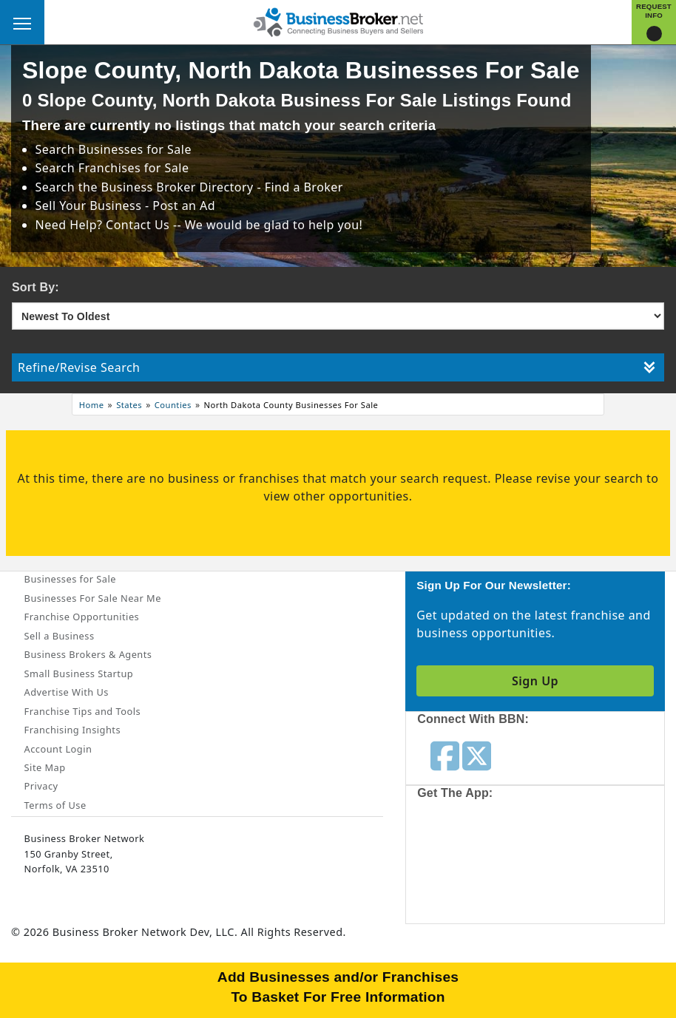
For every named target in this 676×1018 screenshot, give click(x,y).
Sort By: (35, 287)
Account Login (58, 749)
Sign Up (535, 681)
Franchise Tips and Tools (82, 711)
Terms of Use (55, 805)
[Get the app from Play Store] (593, 865)
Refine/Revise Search (336, 367)
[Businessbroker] (338, 21)
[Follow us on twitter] (476, 754)
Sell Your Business (90, 205)
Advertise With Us (66, 692)
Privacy (41, 786)
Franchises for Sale (133, 168)
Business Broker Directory (177, 187)
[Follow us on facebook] (444, 754)
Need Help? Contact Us (104, 225)
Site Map (45, 767)
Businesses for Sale (135, 149)
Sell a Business (59, 635)
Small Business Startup (79, 673)
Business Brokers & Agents (88, 654)
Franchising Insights (72, 729)
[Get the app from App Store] (483, 865)
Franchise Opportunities (82, 616)
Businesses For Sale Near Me (92, 598)
